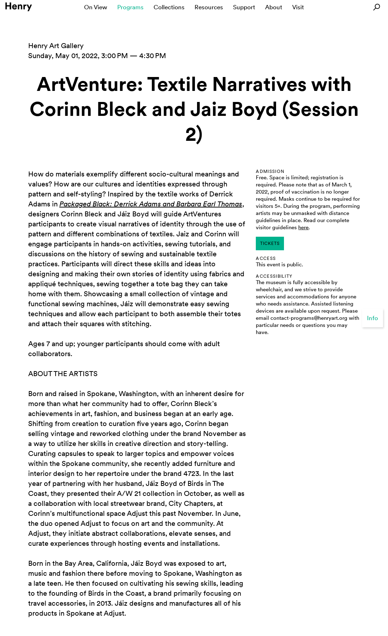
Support (244, 7)
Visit (298, 7)
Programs (130, 7)
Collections (169, 7)
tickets (270, 243)
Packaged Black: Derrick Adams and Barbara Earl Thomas (151, 204)
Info (372, 318)
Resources (209, 7)
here (303, 227)
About (273, 7)
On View (95, 7)
